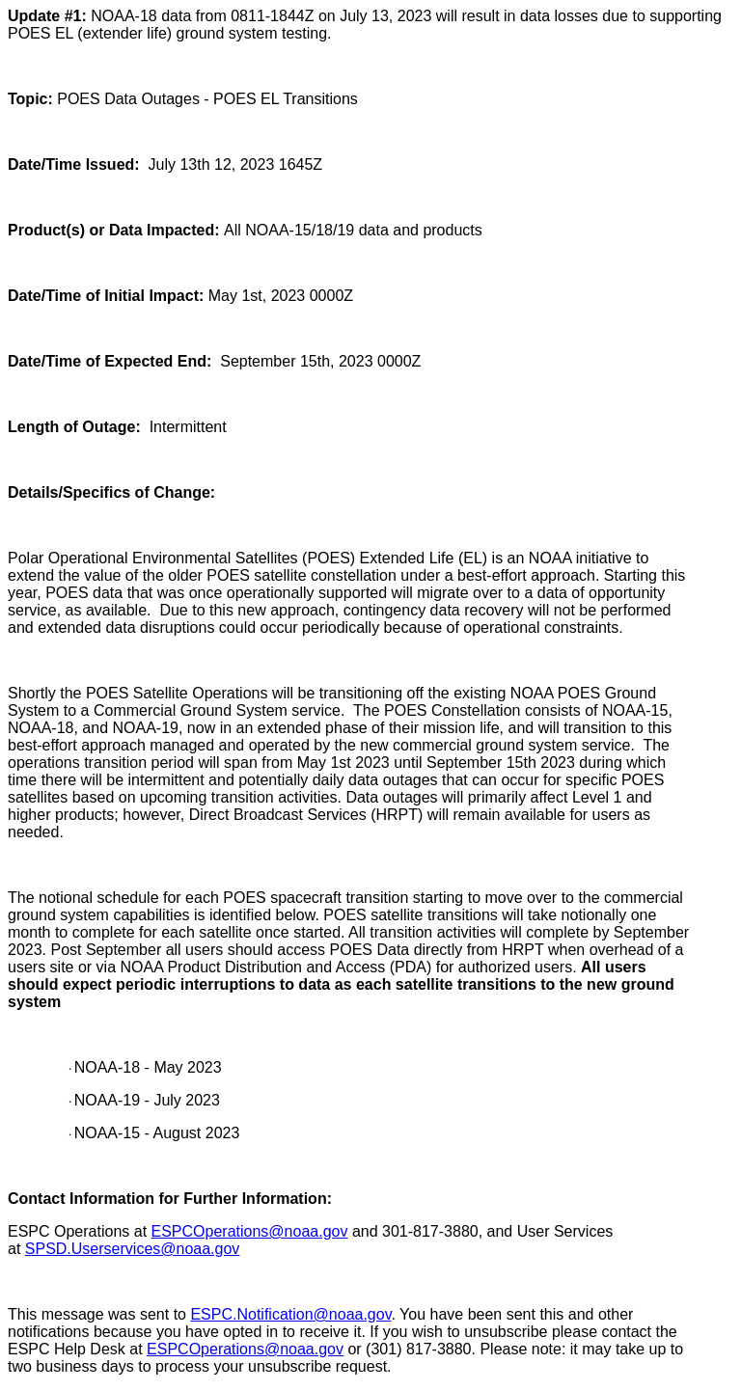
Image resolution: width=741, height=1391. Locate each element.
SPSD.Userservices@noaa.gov (132, 1249)
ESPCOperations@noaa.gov (249, 1231)
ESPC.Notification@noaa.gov (290, 1314)
